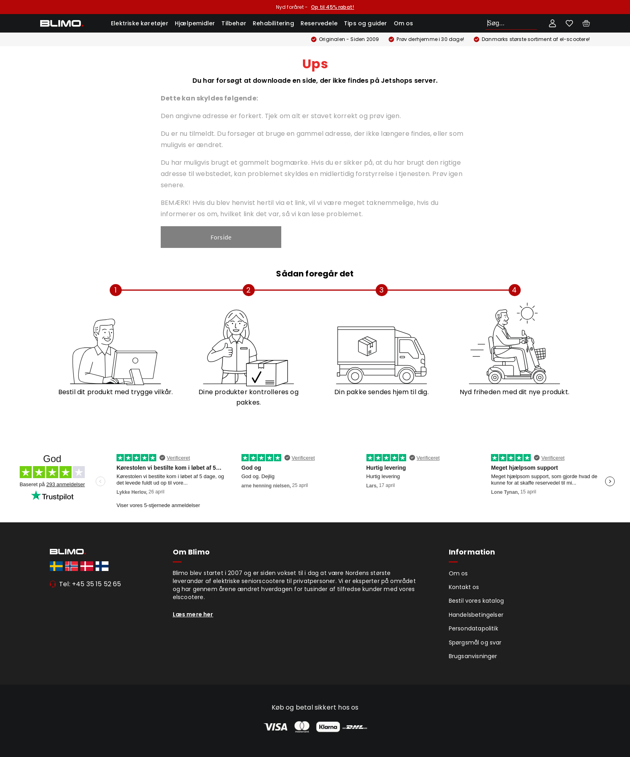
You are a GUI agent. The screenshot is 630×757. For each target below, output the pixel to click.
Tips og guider (365, 23)
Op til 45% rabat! (332, 7)
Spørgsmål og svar (475, 642)
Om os (403, 23)
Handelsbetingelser (476, 615)
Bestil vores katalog (476, 601)
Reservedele (319, 23)
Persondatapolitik (473, 628)
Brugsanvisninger (473, 656)
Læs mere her (193, 614)
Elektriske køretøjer (139, 23)
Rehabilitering (273, 23)
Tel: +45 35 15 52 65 (90, 584)
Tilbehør (233, 23)
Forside (221, 237)
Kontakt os (464, 587)
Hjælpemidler (195, 23)
